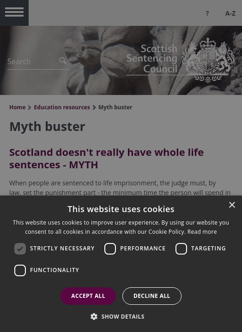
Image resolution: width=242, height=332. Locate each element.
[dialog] (121, 264)
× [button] (231, 205)
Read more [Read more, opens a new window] (202, 232)
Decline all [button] (151, 296)
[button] (121, 316)
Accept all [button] (88, 296)
